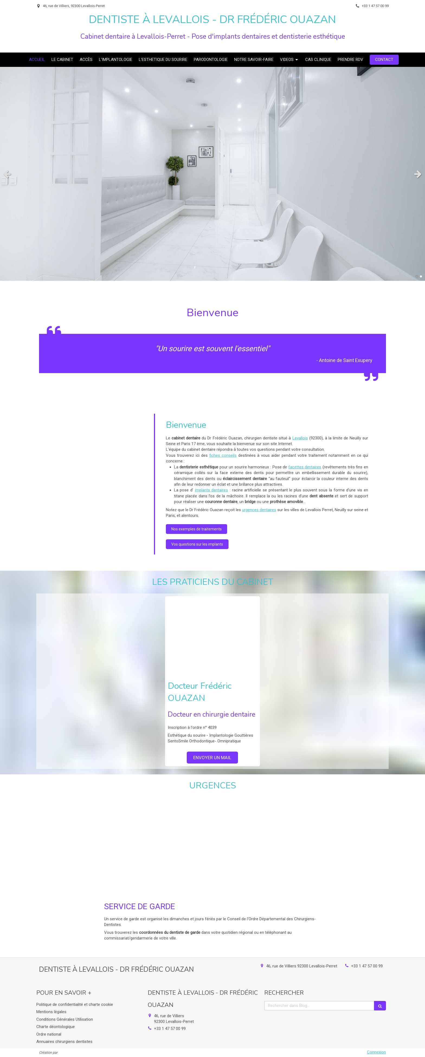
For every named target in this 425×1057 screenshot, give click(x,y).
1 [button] (417, 276)
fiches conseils (223, 455)
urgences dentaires (259, 509)
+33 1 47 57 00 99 (367, 966)
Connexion (376, 1052)
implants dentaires (211, 490)
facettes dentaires (304, 467)
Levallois (300, 438)
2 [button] (421, 276)
